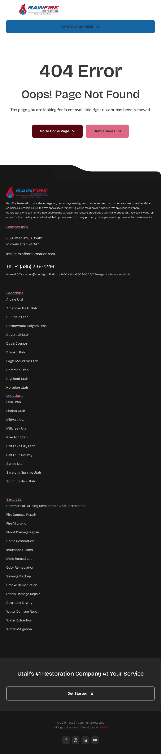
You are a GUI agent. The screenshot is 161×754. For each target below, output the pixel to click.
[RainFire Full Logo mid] (39, 5)
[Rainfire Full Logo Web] (27, 188)
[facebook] (66, 740)
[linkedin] (85, 740)
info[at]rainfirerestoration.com (30, 254)
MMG (103, 727)
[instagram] (75, 740)
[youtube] (95, 740)
